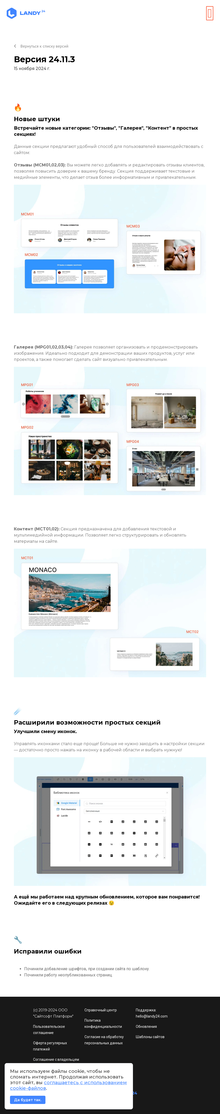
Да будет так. (27, 1100)
